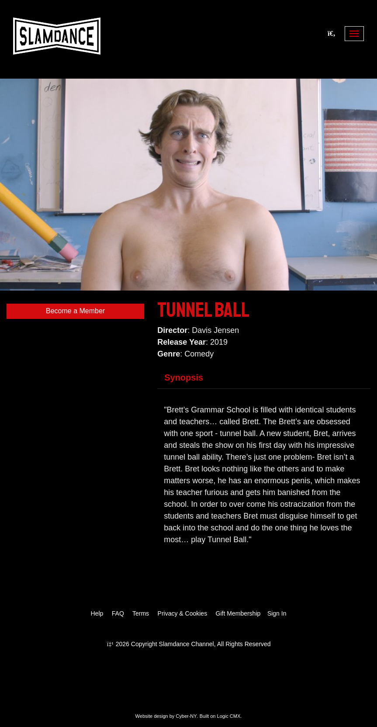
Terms (140, 613)
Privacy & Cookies (183, 613)
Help (97, 613)
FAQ (118, 613)
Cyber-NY (186, 716)
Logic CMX (229, 716)
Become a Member (75, 311)
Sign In (277, 613)
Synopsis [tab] (183, 377)
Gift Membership (238, 613)
